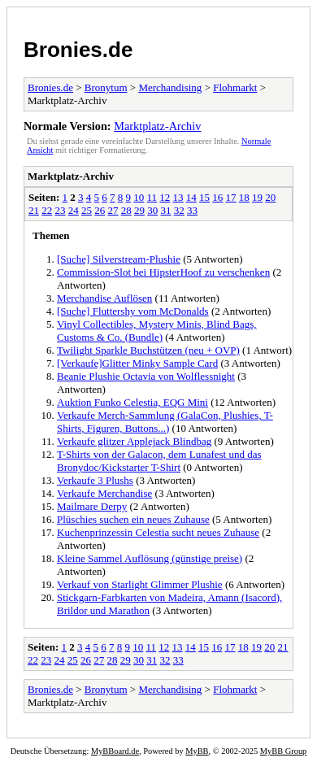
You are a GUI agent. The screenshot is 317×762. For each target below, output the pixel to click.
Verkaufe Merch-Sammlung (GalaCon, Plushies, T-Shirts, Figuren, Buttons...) (165, 421)
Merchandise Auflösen (104, 298)
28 (126, 210)
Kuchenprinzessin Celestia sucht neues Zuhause (158, 532)
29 (139, 210)
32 (179, 210)
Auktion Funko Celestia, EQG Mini (132, 402)
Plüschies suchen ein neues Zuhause (133, 519)
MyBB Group (283, 751)
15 (204, 197)
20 (270, 197)
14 (191, 197)
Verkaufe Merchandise (104, 493)
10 (138, 197)
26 (99, 210)
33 (192, 210)
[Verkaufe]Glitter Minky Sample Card (137, 363)
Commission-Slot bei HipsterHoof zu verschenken (163, 272)
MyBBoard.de (115, 751)
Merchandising (170, 87)
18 (244, 197)
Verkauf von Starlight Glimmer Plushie (140, 584)
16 (217, 197)
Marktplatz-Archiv (157, 126)
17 (231, 197)
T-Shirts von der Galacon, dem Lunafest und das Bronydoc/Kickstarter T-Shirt (159, 460)
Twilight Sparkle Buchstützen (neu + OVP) (148, 350)
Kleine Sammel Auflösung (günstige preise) (149, 558)
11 (152, 197)
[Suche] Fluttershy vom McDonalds (133, 311)
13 (178, 197)
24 (73, 210)
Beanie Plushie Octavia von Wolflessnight (146, 376)
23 (60, 210)
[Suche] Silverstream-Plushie (118, 259)
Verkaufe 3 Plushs (95, 480)
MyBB (196, 751)
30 (152, 210)
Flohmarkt (235, 87)
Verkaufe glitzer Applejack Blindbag (134, 441)
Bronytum (106, 87)
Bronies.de (78, 49)
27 (113, 210)
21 (33, 210)
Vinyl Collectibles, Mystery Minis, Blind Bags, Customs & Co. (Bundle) (157, 330)
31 (166, 210)
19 (257, 197)
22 (46, 210)
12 (164, 197)
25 (86, 210)
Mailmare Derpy (92, 506)
